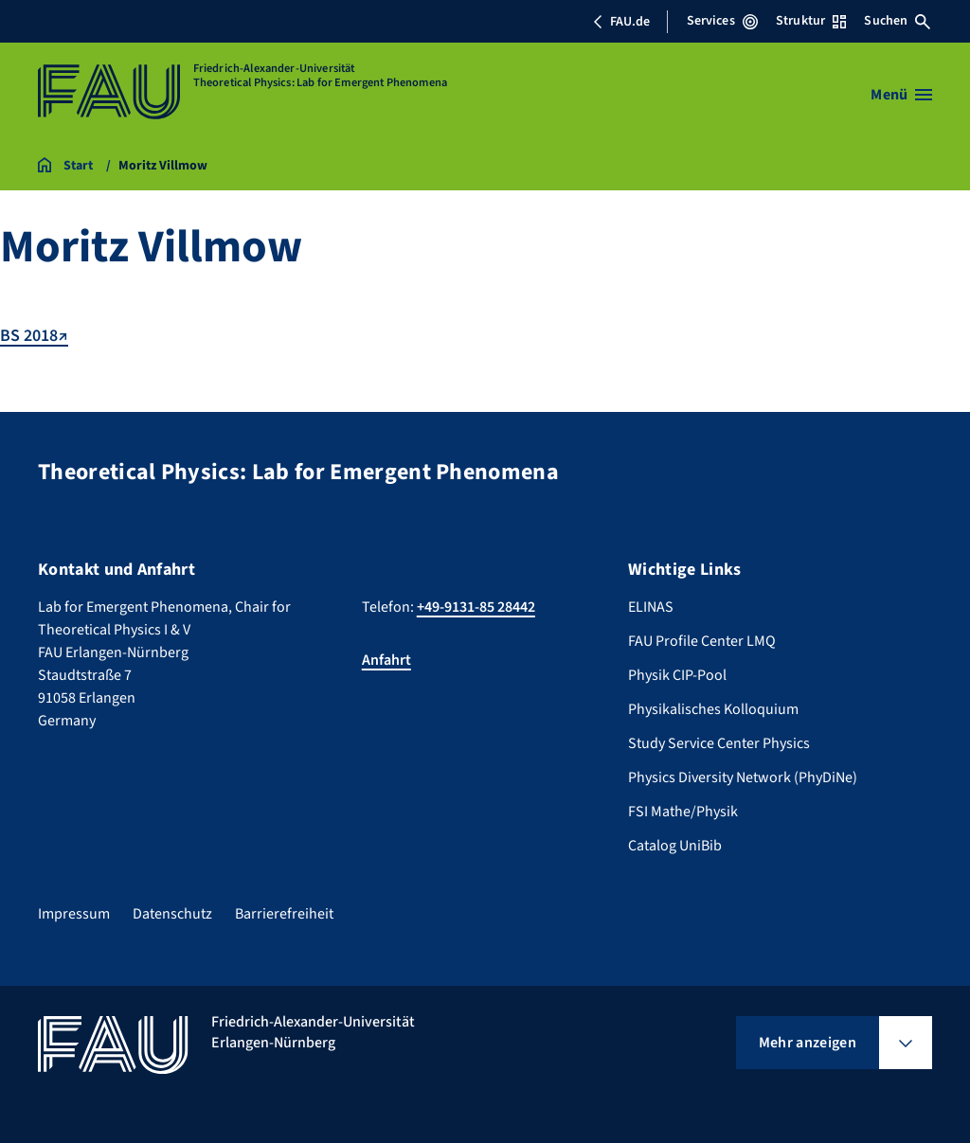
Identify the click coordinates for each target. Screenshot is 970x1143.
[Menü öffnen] (901, 95)
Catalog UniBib (675, 845)
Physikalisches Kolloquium (713, 709)
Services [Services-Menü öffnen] (722, 20)
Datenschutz (172, 913)
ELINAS (651, 607)
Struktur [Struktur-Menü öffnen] (811, 20)
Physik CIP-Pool (677, 675)
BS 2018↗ (34, 336)
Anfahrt (386, 660)
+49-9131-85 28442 (476, 607)
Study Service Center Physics (719, 743)
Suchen (897, 20)
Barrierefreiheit (284, 913)
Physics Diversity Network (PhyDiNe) (742, 777)
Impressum (74, 913)
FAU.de (621, 21)
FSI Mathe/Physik (683, 811)
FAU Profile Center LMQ (702, 641)
